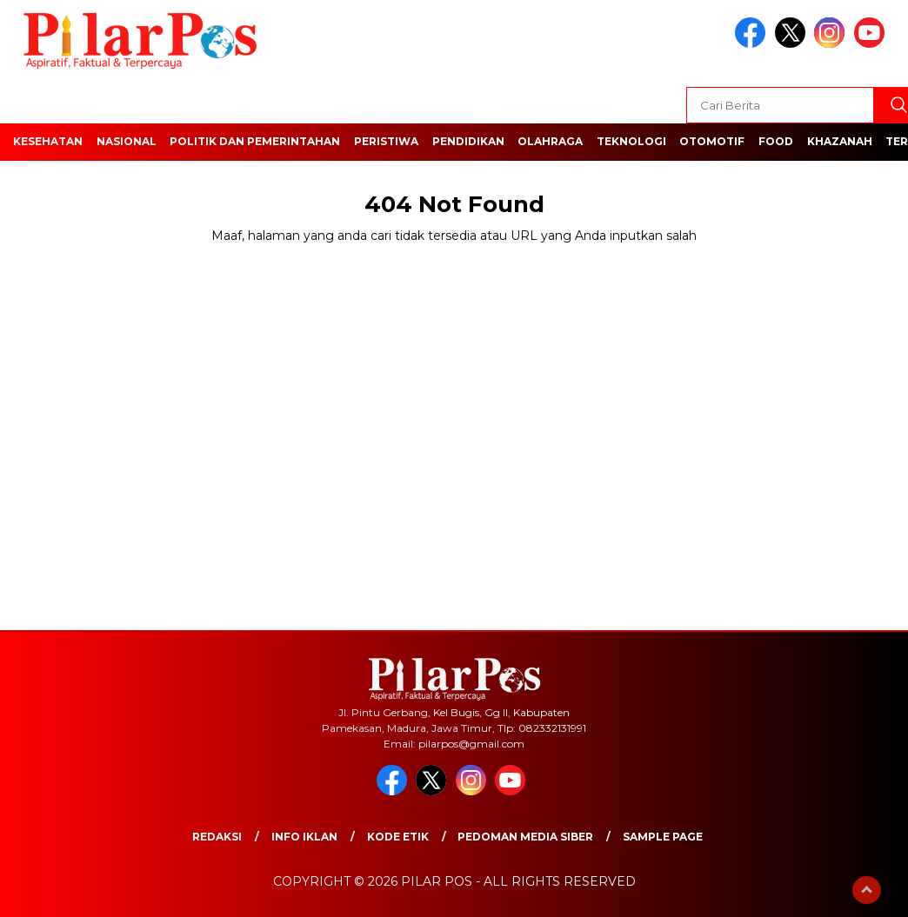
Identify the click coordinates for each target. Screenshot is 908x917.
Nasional (127, 141)
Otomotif (711, 141)
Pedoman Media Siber (525, 836)
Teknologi (631, 141)
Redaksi (217, 836)
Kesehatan (48, 141)
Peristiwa (386, 141)
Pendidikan (468, 141)
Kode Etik (398, 836)
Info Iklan (304, 836)
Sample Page (663, 836)
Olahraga (550, 141)
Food (775, 141)
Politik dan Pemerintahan (255, 141)
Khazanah (839, 141)
